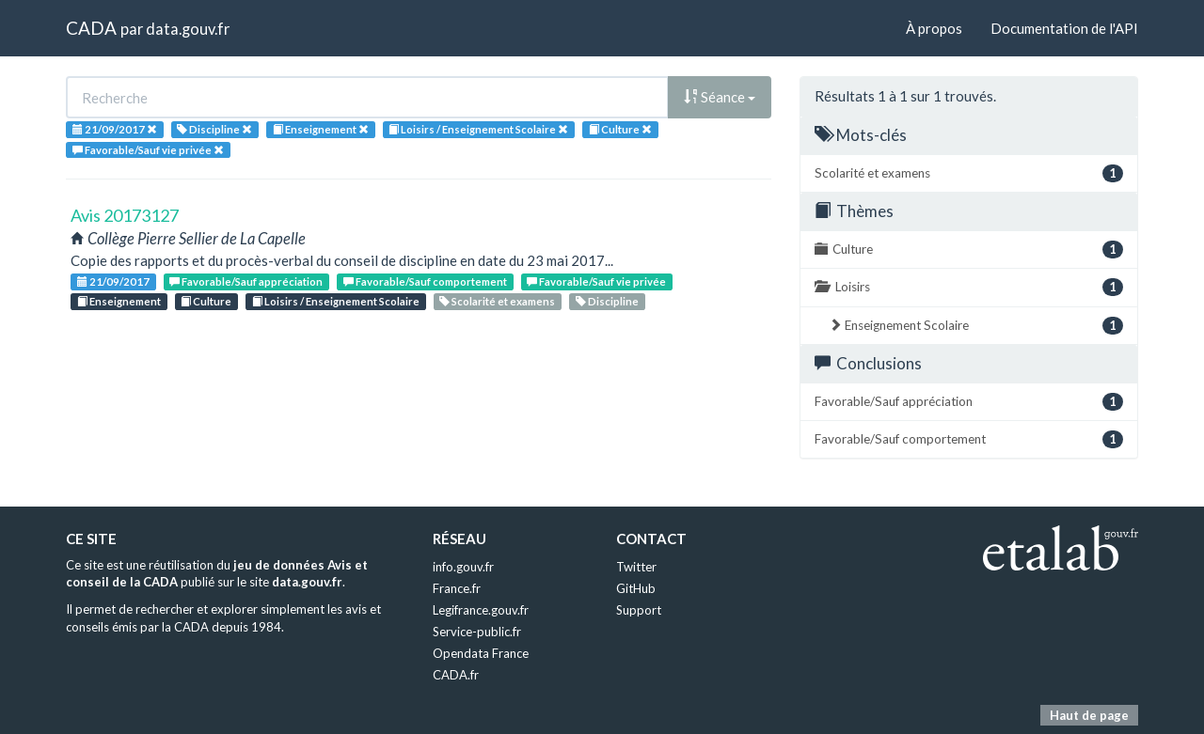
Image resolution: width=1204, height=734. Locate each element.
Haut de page (1089, 715)
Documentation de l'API (1064, 28)
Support (638, 609)
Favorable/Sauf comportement (425, 281)
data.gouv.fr (188, 29)
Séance (719, 96)
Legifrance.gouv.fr (481, 609)
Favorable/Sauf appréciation (246, 281)
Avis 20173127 (125, 215)
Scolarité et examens (497, 301)
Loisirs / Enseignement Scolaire (336, 301)
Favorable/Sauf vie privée (596, 281)
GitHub (636, 588)
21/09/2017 (113, 281)
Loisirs (969, 287)
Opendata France (481, 653)
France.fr (457, 588)
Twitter (636, 566)
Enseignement (119, 301)
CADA (91, 28)
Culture (206, 301)
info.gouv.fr (463, 566)
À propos (934, 28)
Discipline (607, 301)
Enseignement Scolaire (976, 326)
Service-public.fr (477, 631)
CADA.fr (456, 674)
